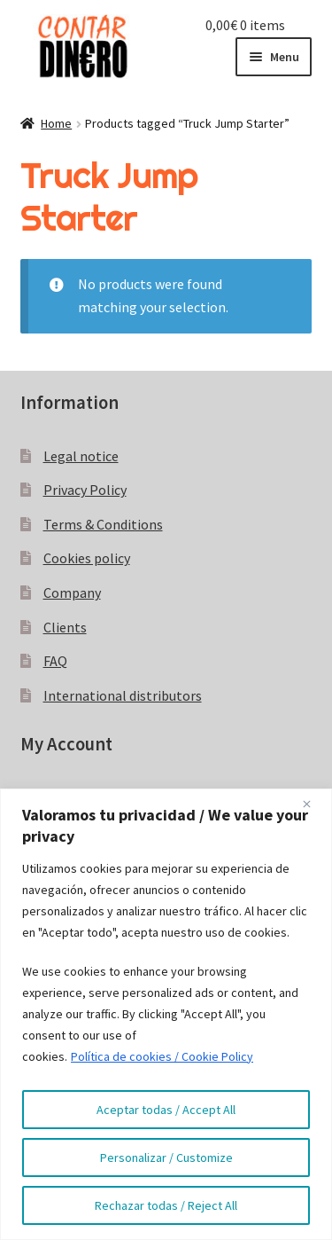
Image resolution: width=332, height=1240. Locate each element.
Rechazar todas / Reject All (166, 1205)
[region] (166, 1014)
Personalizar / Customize (166, 1157)
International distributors (122, 695)
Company (72, 592)
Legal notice (81, 456)
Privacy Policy (85, 489)
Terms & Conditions (103, 524)
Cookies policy (86, 558)
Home (56, 123)
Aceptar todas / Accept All (166, 1110)
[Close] (313, 803)
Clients (65, 627)
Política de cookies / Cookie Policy (162, 1056)
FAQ (55, 661)
